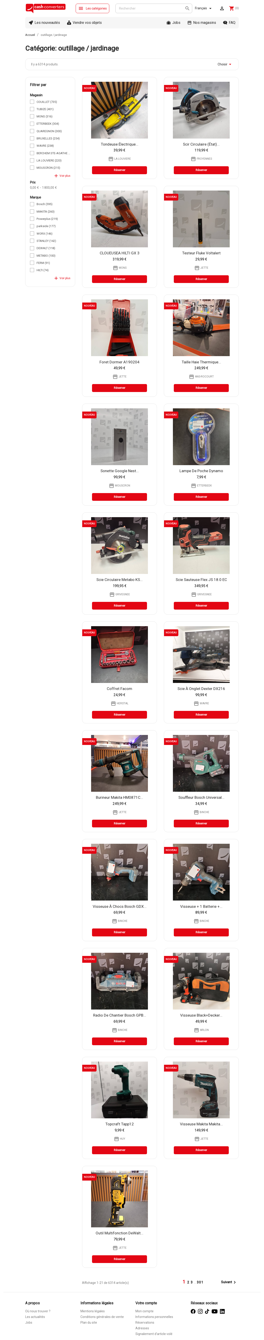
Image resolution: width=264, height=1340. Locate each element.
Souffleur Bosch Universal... (201, 797)
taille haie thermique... (201, 362)
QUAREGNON (49, 131)
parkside (46, 226)
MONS (44, 116)
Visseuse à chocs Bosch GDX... (120, 906)
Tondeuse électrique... (119, 144)
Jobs (176, 22)
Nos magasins (204, 22)
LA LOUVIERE (49, 160)
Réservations (144, 1322)
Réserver (119, 170)
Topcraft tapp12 (119, 1124)
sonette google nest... (119, 471)
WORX (44, 233)
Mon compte (144, 1311)
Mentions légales (92, 1311)
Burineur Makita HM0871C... (119, 797)
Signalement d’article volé (153, 1334)
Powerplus (47, 219)
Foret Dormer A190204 (119, 362)
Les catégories (92, 8)
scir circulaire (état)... (201, 144)
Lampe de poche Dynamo (201, 471)
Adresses (142, 1328)
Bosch (44, 204)
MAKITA (46, 211)
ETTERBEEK (48, 123)
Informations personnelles (154, 1317)
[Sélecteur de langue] (204, 8)
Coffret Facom (119, 688)
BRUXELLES (48, 138)
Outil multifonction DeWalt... (119, 1233)
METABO (46, 255)
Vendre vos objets (87, 22)
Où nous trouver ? (37, 1311)
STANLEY (46, 241)
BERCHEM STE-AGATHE (53, 153)
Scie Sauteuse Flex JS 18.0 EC (201, 579)
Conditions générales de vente (102, 1317)
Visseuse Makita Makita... (201, 1124)
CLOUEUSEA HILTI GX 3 (119, 253)
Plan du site (88, 1322)
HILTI (43, 270)
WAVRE (45, 145)
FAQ (232, 22)
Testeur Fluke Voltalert (201, 253)
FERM (43, 263)
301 (200, 1282)
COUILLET (47, 102)
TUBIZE (45, 109)
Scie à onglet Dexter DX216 (201, 688)
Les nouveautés (47, 22)
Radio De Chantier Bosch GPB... (119, 1015)
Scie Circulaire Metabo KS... (119, 579)
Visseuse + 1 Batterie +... (201, 906)
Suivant (229, 1282)
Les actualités (35, 1317)
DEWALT (46, 248)
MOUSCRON (48, 167)
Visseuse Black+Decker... (201, 1015)
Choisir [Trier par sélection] (225, 64)
